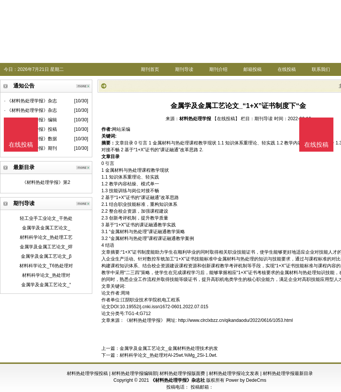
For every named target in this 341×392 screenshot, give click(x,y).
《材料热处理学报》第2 (46, 182)
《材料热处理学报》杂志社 (177, 380)
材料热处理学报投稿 (87, 373)
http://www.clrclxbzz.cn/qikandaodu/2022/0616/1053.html (235, 320)
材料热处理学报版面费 (182, 373)
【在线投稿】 (226, 118)
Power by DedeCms (246, 380)
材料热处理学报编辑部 (134, 373)
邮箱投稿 (252, 69)
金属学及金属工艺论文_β (46, 256)
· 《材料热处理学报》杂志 (30, 100)
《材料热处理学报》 (144, 320)
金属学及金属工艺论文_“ (46, 284)
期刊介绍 (218, 69)
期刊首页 (150, 69)
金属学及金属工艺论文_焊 (46, 246)
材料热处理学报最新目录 (288, 373)
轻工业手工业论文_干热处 (46, 218)
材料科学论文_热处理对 (46, 275)
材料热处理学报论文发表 (234, 373)
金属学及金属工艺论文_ (46, 227)
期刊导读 (184, 69)
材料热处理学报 (195, 118)
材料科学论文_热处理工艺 (46, 237)
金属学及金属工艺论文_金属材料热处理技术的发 (169, 348)
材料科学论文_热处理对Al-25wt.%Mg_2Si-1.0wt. (168, 355)
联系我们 (321, 69)
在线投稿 (287, 69)
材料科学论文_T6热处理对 (46, 265)
